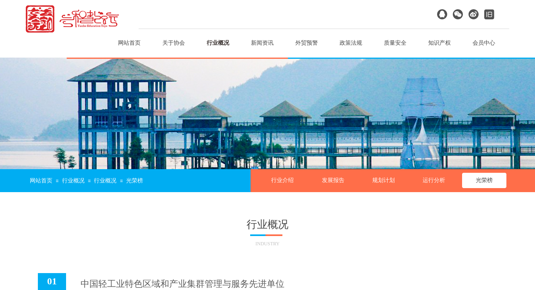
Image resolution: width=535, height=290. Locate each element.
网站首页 (129, 43)
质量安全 (395, 43)
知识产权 (439, 43)
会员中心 (484, 43)
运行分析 (434, 180)
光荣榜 (484, 180)
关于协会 (173, 43)
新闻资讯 (262, 43)
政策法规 (351, 43)
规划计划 (383, 180)
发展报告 (333, 180)
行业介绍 (282, 180)
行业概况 (218, 43)
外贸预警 (306, 43)
